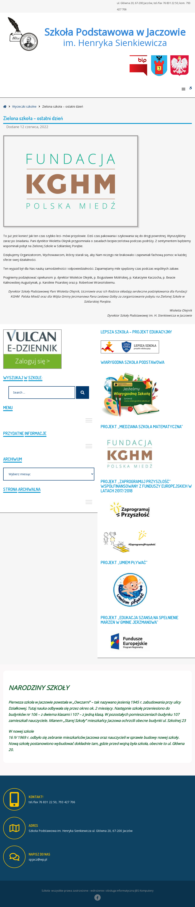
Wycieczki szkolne (24, 106)
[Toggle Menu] (88, 420)
